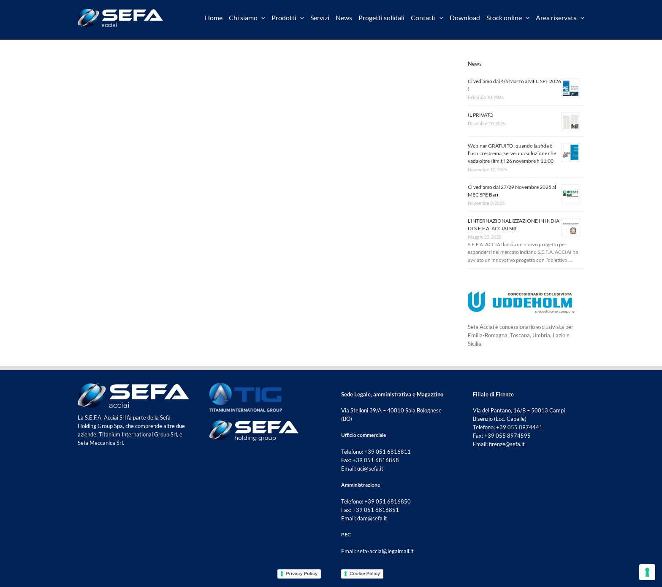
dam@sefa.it (372, 518)
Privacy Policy (301, 573)
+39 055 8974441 (519, 427)
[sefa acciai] (120, 11)
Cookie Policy (365, 573)
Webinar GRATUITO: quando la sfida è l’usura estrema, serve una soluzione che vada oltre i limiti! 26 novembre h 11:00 (512, 153)
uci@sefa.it (370, 468)
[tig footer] (245, 385)
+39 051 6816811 (387, 451)
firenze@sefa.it (507, 444)
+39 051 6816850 (387, 501)
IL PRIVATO (481, 115)
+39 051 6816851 (376, 509)
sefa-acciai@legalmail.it (385, 551)
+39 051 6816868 (376, 460)
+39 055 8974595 (507, 435)
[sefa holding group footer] (253, 422)
